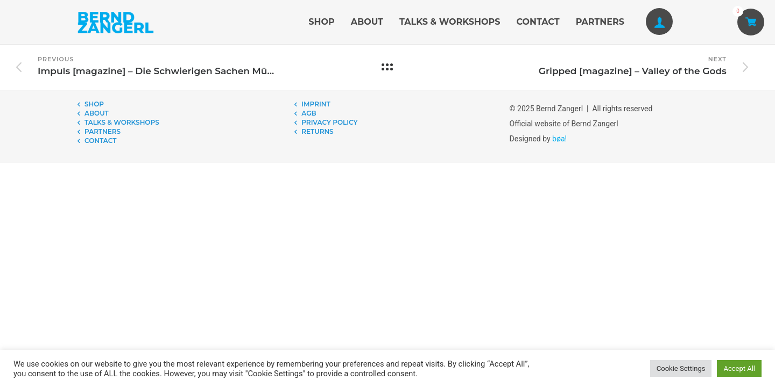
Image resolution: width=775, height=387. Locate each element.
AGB (308, 113)
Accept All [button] (739, 368)
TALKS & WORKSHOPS (449, 22)
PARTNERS (600, 22)
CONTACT (537, 22)
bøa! (559, 138)
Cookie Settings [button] (681, 368)
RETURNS (317, 131)
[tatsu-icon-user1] (659, 22)
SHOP (321, 22)
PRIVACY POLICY (329, 122)
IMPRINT (315, 104)
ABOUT (367, 22)
